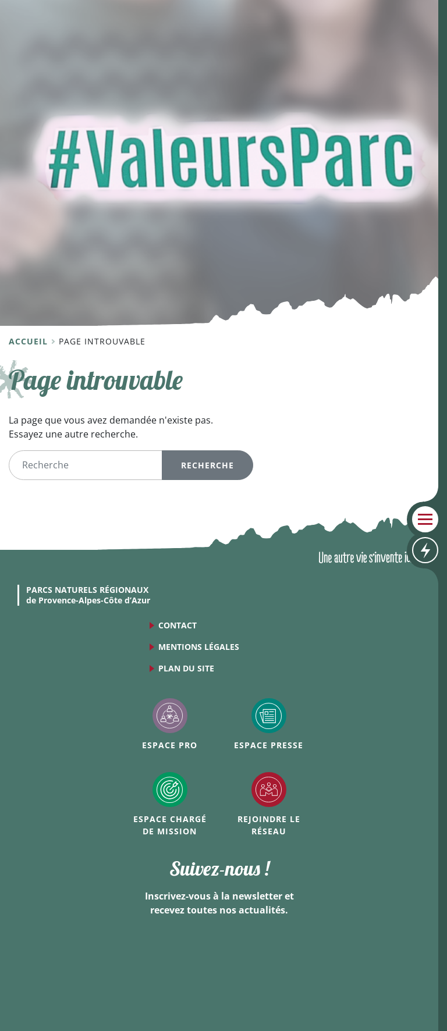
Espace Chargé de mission (170, 825)
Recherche (207, 465)
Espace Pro (169, 745)
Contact (177, 625)
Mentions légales (198, 646)
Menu (425, 519)
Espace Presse (268, 745)
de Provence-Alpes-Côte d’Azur (88, 595)
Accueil (30, 341)
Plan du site (186, 668)
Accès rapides (425, 550)
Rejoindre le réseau (268, 825)
